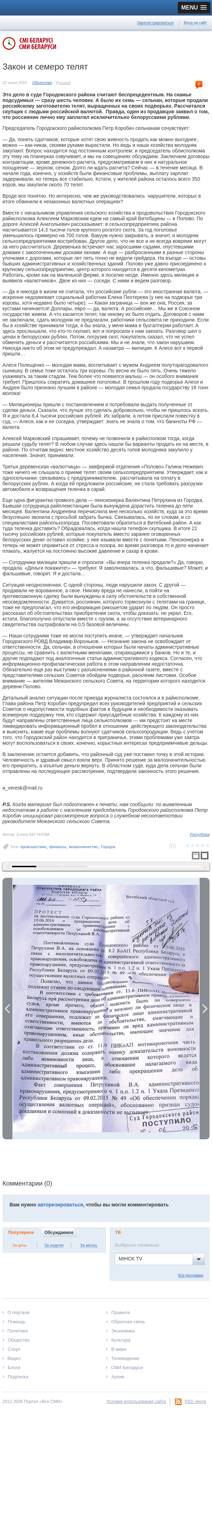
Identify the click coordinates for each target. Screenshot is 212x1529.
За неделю (54, 1245)
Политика (17, 1330)
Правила (120, 1312)
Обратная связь (128, 1321)
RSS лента (195, 1401)
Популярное (21, 1232)
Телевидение (125, 1358)
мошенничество (83, 847)
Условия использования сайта (136, 1401)
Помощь (16, 1321)
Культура (120, 1340)
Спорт (14, 1349)
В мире (118, 1349)
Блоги (14, 1367)
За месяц (88, 1245)
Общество (42, 82)
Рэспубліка (200, 834)
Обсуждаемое (59, 1232)
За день (19, 1245)
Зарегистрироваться (155, 22)
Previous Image (7, 1008)
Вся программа (190, 1275)
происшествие (33, 847)
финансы (57, 847)
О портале (18, 1312)
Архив (117, 1376)
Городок (108, 847)
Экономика (123, 1330)
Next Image (205, 1008)
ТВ (118, 1232)
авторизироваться (60, 1204)
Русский (63, 82)
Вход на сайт (195, 22)
